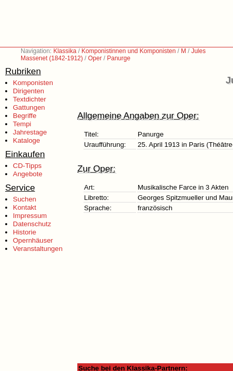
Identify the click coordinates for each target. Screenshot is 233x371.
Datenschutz (32, 224)
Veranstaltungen (37, 248)
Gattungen (29, 107)
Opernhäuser (33, 240)
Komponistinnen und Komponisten (128, 51)
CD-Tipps (27, 166)
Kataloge (26, 140)
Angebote (27, 174)
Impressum (30, 216)
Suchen (24, 199)
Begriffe (25, 116)
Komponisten (33, 83)
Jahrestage (30, 132)
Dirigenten (28, 91)
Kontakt (24, 207)
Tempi (22, 124)
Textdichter (29, 99)
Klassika (64, 51)
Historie (24, 232)
